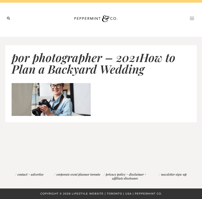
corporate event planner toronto (78, 174)
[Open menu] (192, 18)
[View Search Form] (8, 18)
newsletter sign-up (174, 174)
